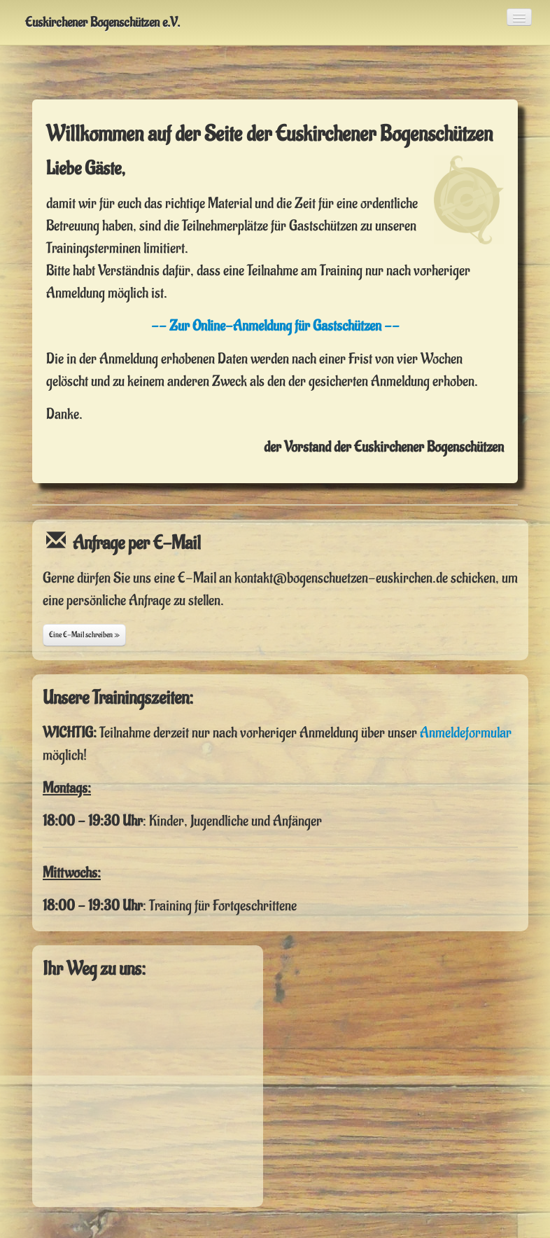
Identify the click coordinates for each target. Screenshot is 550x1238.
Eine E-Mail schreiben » (84, 635)
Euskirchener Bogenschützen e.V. (102, 22)
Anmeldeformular (466, 732)
